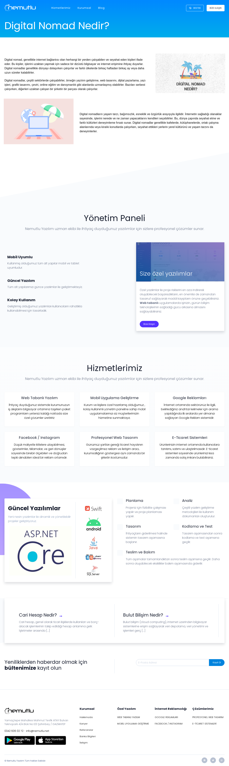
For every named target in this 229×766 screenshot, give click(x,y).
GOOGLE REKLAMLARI (166, 717)
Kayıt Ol (217, 662)
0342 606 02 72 (13, 731)
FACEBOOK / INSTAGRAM (168, 723)
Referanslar (86, 730)
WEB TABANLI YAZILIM (128, 717)
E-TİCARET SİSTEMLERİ (204, 723)
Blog (101, 8)
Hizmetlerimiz (60, 8)
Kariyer (84, 723)
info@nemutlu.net (37, 731)
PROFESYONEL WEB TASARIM (207, 717)
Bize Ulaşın (149, 324)
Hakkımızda (86, 717)
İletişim (84, 742)
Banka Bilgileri (88, 736)
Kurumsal (84, 8)
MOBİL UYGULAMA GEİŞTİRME (133, 723)
